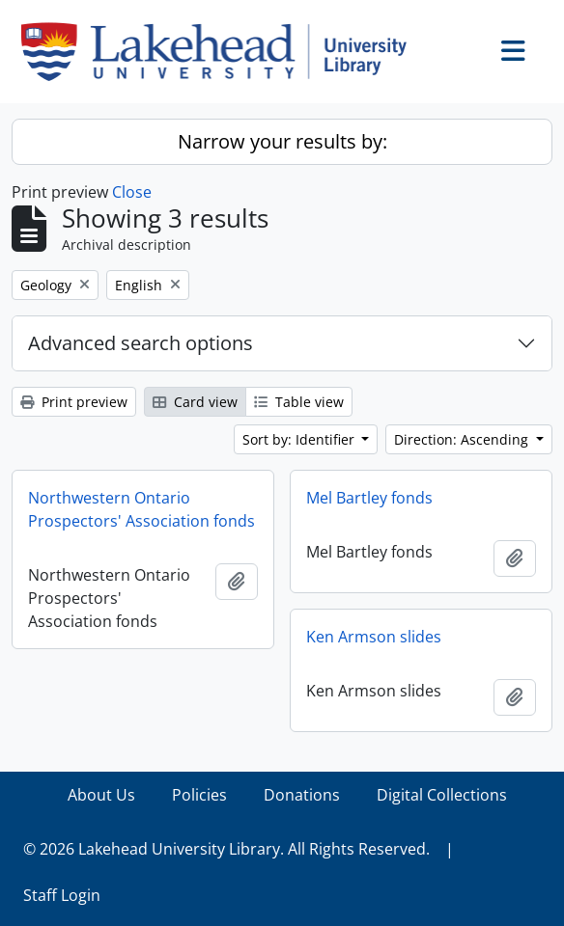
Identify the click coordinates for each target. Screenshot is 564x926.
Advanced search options (140, 343)
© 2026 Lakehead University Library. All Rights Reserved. (226, 848)
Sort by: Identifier (300, 439)
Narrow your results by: (282, 141)
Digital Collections (442, 794)
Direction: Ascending (463, 439)
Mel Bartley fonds (369, 497)
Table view (299, 402)
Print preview (73, 402)
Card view (195, 402)
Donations (302, 794)
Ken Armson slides (373, 636)
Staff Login (61, 895)
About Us (101, 794)
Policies (199, 794)
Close (132, 192)
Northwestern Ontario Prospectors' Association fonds (141, 509)
